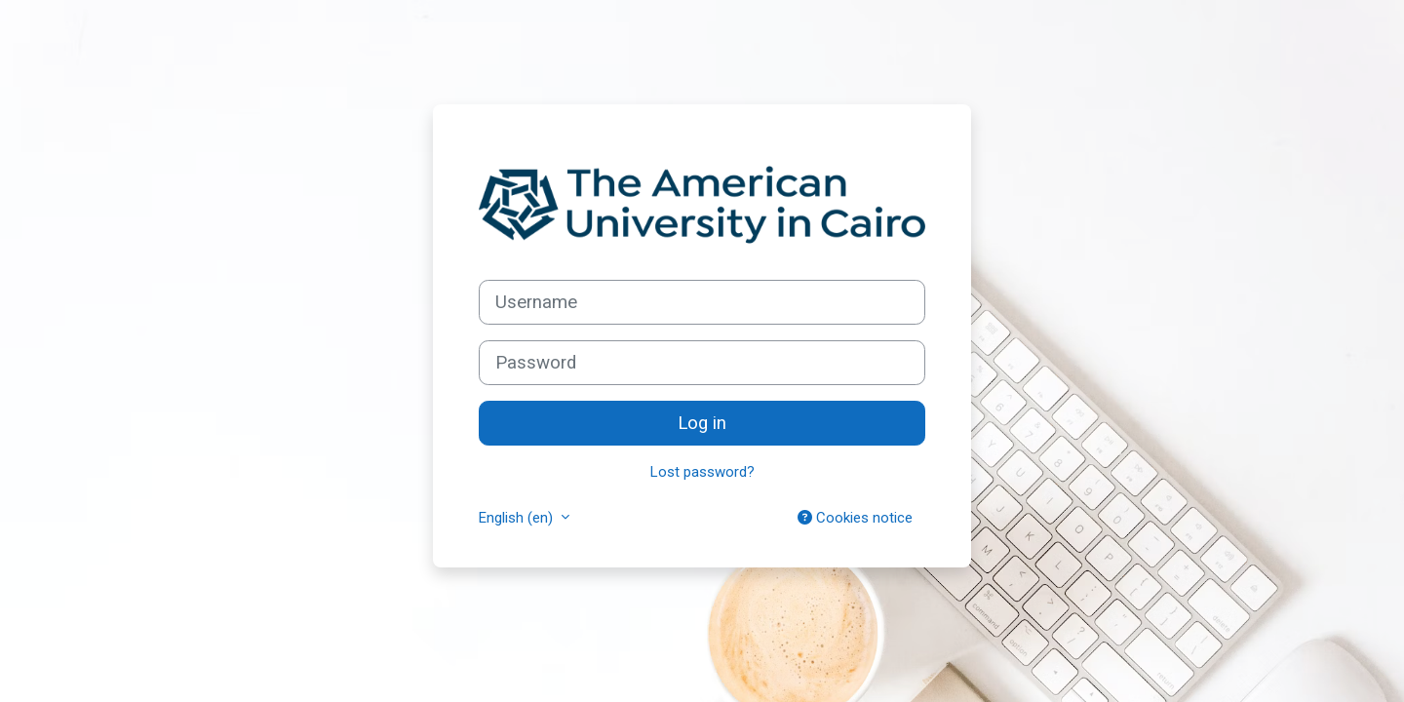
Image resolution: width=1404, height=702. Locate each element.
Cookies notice (855, 517)
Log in (702, 423)
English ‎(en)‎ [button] (518, 517)
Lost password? (702, 472)
